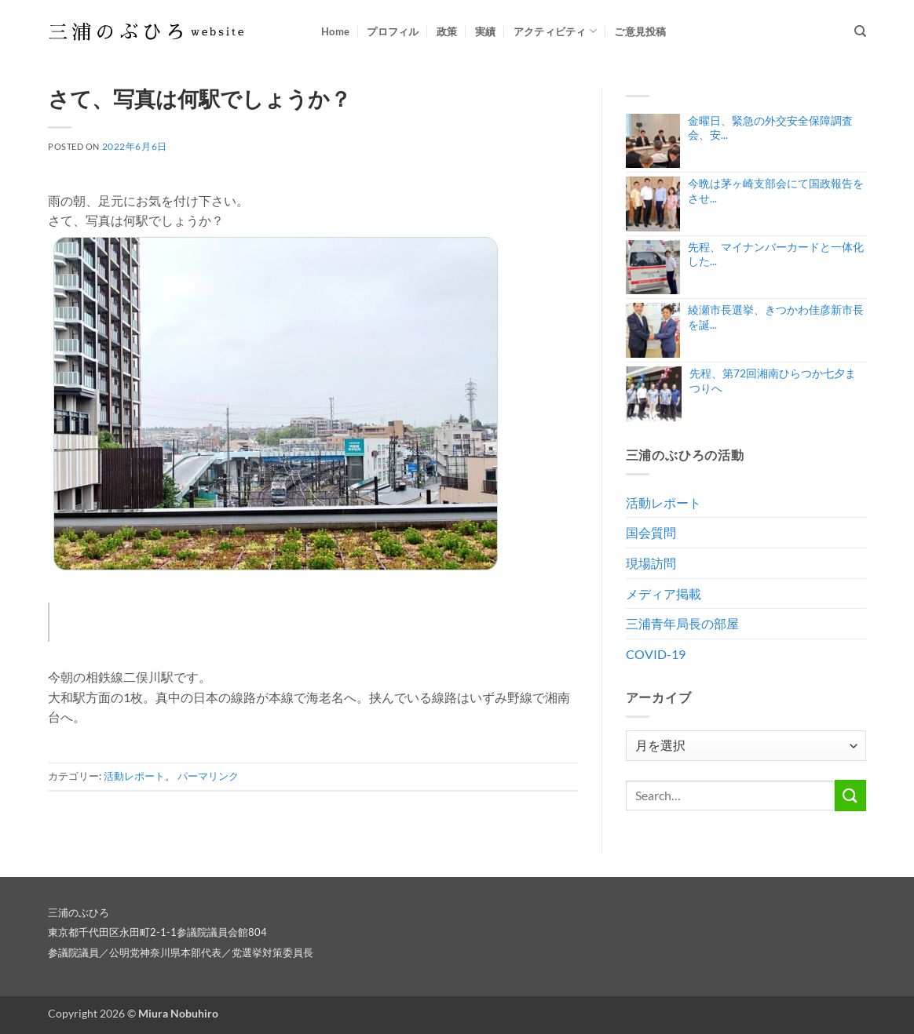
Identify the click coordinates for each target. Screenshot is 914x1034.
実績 (485, 31)
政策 (447, 31)
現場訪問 (651, 562)
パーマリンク (208, 776)
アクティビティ (555, 31)
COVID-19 (656, 653)
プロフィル (393, 31)
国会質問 (651, 532)
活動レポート (134, 776)
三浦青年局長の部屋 (682, 623)
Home (335, 31)
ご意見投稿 (640, 31)
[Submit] (850, 795)
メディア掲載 (663, 593)
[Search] (860, 31)
